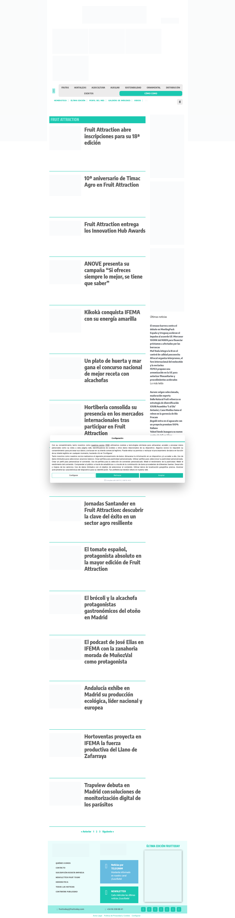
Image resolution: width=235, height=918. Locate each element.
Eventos (88, 93)
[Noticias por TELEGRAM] (106, 866)
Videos (137, 100)
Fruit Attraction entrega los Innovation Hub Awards (114, 227)
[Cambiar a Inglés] (146, 100)
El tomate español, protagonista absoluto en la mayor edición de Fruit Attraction (112, 559)
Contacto (60, 868)
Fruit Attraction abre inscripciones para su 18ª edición (112, 136)
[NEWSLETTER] (106, 892)
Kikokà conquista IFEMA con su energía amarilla (112, 315)
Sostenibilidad (133, 87)
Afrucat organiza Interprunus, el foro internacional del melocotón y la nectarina (166, 362)
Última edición (78, 100)
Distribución (173, 87)
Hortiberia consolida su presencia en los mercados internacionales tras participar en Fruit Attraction (113, 420)
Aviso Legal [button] (97, 916)
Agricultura (98, 87)
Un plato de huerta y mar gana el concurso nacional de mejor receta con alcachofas (113, 370)
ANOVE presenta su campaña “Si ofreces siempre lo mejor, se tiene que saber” (113, 273)
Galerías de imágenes (119, 100)
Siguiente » (108, 831)
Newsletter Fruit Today (68, 877)
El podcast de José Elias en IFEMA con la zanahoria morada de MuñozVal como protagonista (114, 652)
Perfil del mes (96, 100)
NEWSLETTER (118, 891)
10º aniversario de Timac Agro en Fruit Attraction (112, 181)
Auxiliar (115, 87)
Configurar (73, 475)
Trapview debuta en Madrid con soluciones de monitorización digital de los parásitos (112, 795)
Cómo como (150, 93)
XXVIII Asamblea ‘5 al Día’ (163, 406)
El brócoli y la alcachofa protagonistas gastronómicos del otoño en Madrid (112, 607)
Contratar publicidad (66, 891)
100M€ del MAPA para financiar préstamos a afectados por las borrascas (166, 344)
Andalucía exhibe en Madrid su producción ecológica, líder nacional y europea (113, 697)
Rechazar (117, 475)
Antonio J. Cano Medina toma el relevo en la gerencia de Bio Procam (165, 414)
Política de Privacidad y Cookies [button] (117, 916)
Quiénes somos (63, 863)
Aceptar (161, 475)
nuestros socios (97, 445)
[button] (53, 90)
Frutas (65, 87)
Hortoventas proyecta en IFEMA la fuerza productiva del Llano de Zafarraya (112, 746)
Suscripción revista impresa (70, 872)
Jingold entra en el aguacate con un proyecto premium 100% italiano (166, 424)
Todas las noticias (65, 887)
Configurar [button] (136, 916)
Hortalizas (80, 87)
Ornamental (154, 87)
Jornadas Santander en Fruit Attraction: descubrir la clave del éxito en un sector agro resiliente (113, 513)
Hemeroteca (60, 100)
